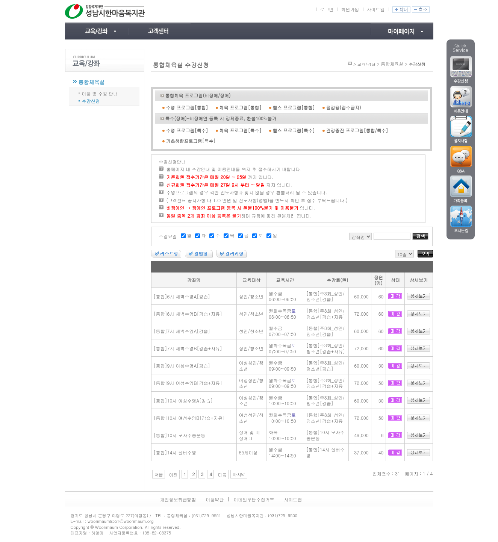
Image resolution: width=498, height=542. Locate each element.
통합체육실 (92, 82)
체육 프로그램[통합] (240, 107)
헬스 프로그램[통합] (294, 107)
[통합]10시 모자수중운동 (180, 435)
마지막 (239, 474)
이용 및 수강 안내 (100, 93)
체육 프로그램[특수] (240, 130)
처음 (158, 474)
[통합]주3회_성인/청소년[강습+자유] (325, 313)
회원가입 (350, 9)
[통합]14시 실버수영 (175, 452)
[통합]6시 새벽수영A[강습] (182, 296)
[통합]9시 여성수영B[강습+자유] (188, 383)
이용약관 (215, 499)
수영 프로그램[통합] (187, 107)
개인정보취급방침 (178, 499)
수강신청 (91, 100)
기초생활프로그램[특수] (191, 141)
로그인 (327, 9)
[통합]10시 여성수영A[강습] (183, 400)
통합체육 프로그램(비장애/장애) (198, 95)
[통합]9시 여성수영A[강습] (182, 365)
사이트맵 (376, 9)
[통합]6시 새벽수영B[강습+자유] (188, 313)
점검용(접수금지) (343, 107)
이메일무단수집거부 (254, 499)
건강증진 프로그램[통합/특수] (357, 130)
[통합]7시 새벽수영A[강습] (182, 331)
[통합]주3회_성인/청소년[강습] (325, 296)
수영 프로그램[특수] (187, 130)
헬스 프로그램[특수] (294, 130)
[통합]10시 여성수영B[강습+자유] (189, 418)
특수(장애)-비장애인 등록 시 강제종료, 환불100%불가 (221, 118)
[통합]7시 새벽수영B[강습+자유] (188, 348)
